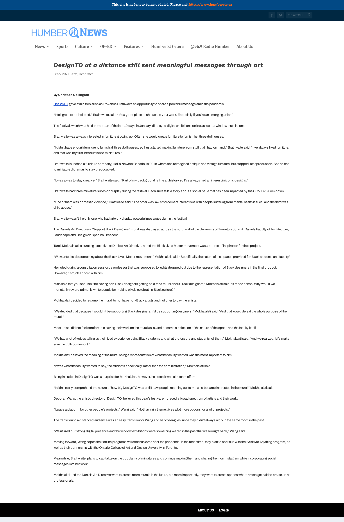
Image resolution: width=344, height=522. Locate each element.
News (40, 46)
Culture (82, 46)
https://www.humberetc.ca (210, 4)
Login (224, 515)
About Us (244, 46)
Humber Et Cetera (167, 46)
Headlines (86, 79)
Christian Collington (73, 100)
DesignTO (61, 109)
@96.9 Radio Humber (210, 46)
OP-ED (106, 46)
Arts (74, 79)
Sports (62, 46)
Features (132, 46)
